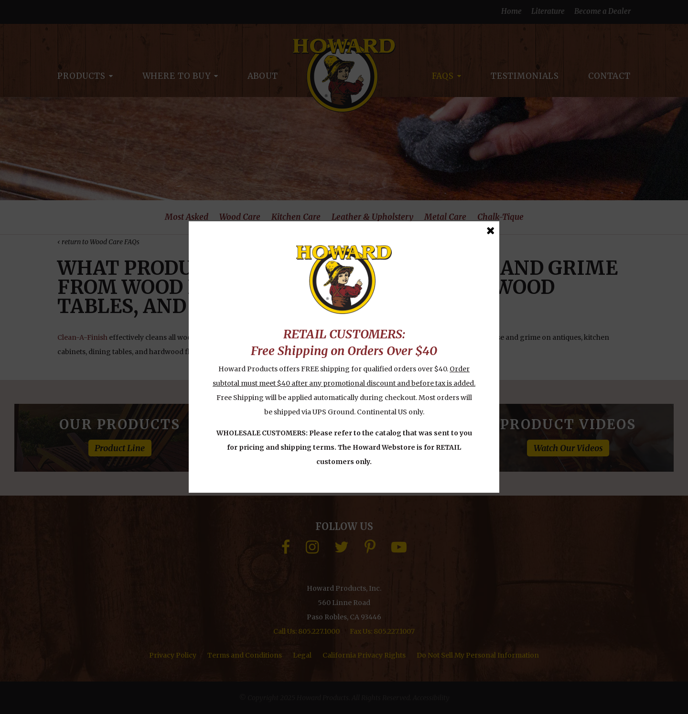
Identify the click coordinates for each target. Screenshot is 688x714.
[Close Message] (490, 230)
